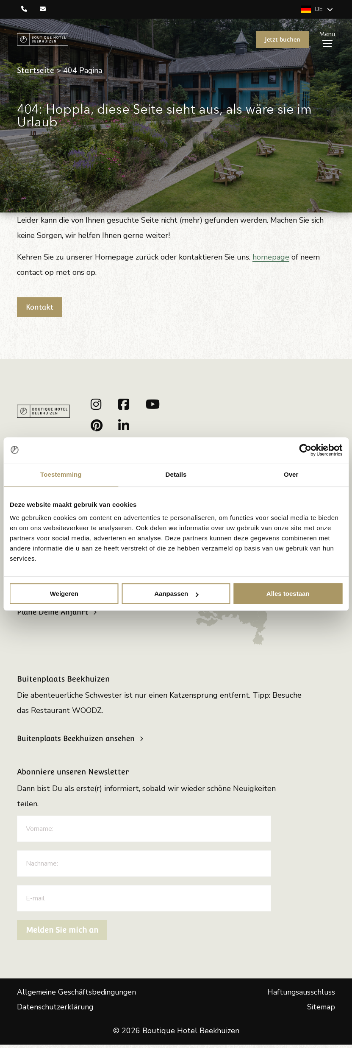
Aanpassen (176, 593)
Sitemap (320, 1010)
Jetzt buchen (282, 39)
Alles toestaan (288, 593)
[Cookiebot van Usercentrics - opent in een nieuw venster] (305, 450)
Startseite (35, 71)
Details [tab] (176, 474)
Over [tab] (291, 474)
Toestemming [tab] (61, 474)
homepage (272, 257)
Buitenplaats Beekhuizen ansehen (79, 741)
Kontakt (41, 307)
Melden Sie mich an (62, 932)
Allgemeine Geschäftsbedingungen (78, 995)
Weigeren (64, 593)
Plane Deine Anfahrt (54, 615)
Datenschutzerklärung (55, 1010)
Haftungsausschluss (300, 995)
